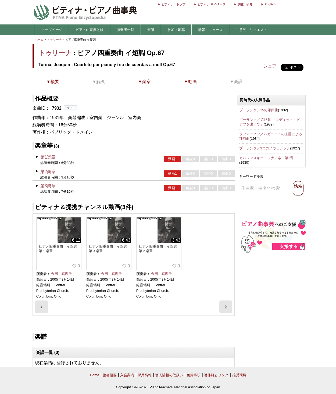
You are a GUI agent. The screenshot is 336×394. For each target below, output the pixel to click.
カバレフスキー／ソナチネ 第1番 (266, 158)
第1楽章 (48, 157)
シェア (269, 66)
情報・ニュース (210, 30)
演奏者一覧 (125, 30)
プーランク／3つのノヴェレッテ (264, 148)
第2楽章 (48, 171)
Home (94, 375)
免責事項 (194, 375)
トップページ (51, 30)
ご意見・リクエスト (251, 30)
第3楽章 (48, 186)
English (270, 4)
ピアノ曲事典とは (89, 30)
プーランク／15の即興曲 (258, 110)
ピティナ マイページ (211, 4)
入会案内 (127, 375)
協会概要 (110, 375)
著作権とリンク (216, 375)
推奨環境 (239, 375)
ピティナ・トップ (173, 4)
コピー (70, 108)
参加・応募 (176, 30)
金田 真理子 (61, 274)
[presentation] (41, 306)
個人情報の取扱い (169, 375)
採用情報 (145, 375)
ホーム (39, 39)
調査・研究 (245, 4)
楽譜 (150, 30)
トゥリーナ (54, 39)
